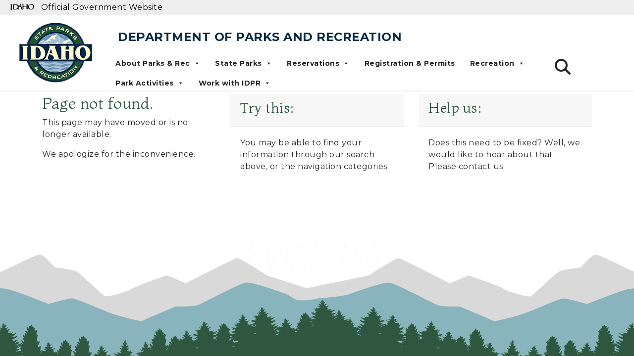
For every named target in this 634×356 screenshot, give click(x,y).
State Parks (243, 63)
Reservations (318, 63)
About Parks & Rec (157, 63)
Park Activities (149, 83)
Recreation (497, 63)
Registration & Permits (410, 63)
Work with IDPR (235, 83)
